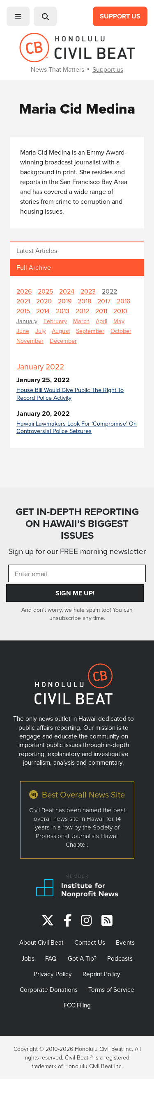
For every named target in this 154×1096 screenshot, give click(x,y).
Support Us (120, 16)
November (30, 340)
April (101, 321)
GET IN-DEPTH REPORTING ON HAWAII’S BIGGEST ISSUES (77, 523)
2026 (24, 291)
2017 (103, 300)
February (55, 321)
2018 (84, 300)
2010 (120, 310)
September (90, 330)
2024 (66, 291)
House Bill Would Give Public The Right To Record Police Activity (70, 393)
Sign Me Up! (74, 593)
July (40, 330)
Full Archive (33, 267)
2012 (82, 310)
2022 (109, 291)
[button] (18, 16)
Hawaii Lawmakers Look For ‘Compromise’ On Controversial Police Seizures (76, 427)
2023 (88, 291)
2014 (43, 310)
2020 (44, 300)
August (61, 330)
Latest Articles (36, 250)
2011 (101, 310)
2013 (62, 310)
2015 (23, 310)
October (120, 330)
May (118, 321)
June (22, 330)
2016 (123, 300)
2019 (64, 300)
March (81, 321)
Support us (107, 69)
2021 (23, 300)
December (63, 340)
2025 (45, 291)
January (26, 321)
